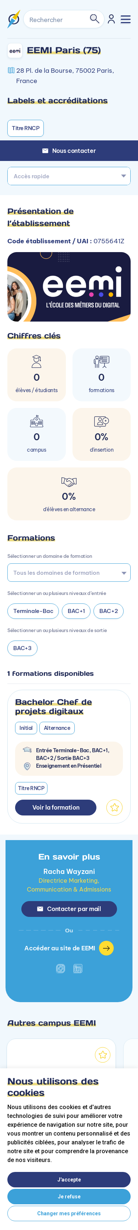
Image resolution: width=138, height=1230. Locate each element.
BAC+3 (22, 648)
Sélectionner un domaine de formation (49, 556)
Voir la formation (55, 807)
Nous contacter (69, 150)
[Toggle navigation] (126, 19)
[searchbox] (66, 572)
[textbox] (69, 176)
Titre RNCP (25, 128)
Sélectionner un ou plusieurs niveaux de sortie (57, 630)
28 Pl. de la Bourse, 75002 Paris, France (65, 76)
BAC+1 (76, 610)
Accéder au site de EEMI (69, 948)
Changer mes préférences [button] (69, 1213)
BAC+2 (108, 610)
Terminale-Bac (33, 610)
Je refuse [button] (69, 1196)
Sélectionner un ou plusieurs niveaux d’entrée (56, 593)
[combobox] (69, 176)
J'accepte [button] (69, 1180)
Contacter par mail (69, 908)
